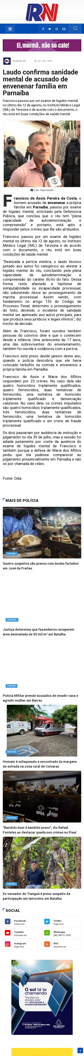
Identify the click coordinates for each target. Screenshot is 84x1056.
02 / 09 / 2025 (43, 61)
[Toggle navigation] (10, 28)
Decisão (12, 620)
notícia (11, 752)
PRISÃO (11, 884)
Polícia (11, 554)
